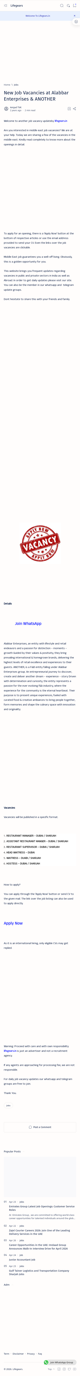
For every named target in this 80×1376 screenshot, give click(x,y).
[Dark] (68, 6)
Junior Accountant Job (22, 1259)
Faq (40, 1353)
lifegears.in (61, 121)
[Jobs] (16, 84)
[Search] (62, 6)
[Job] (21, 1255)
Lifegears (17, 5)
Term (6, 1353)
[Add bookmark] (69, 108)
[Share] (74, 108)
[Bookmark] (74, 6)
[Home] (7, 84)
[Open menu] (5, 6)
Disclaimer (18, 1353)
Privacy (31, 1353)
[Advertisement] (40, 187)
